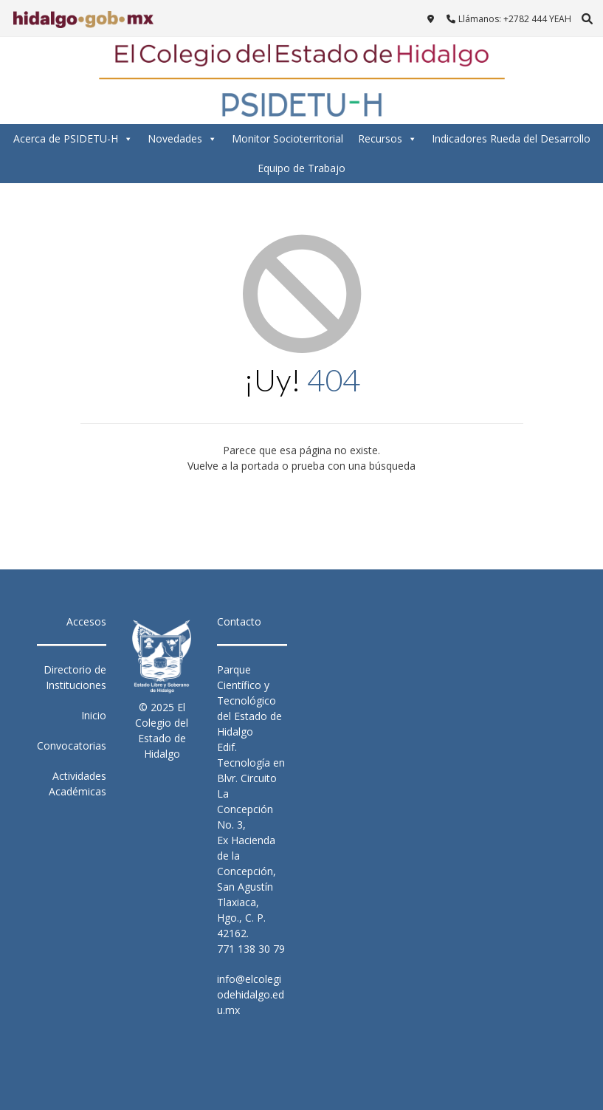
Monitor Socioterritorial (287, 138)
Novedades (182, 139)
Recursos (387, 139)
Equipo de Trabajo (301, 168)
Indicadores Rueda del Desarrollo (511, 138)
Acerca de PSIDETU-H (73, 139)
